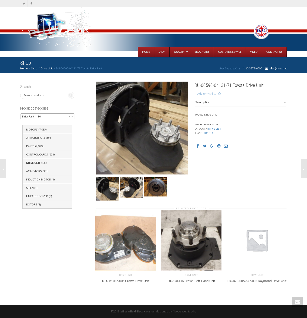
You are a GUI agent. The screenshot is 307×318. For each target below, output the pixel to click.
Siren (30, 188)
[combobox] (47, 116)
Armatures (34, 138)
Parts (30, 146)
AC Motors (34, 171)
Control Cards (37, 154)
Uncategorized (37, 196)
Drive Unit (47, 68)
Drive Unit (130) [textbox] (46, 117)
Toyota (208, 133)
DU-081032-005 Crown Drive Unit (125, 280)
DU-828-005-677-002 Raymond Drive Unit (257, 280)
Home (24, 68)
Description (202, 102)
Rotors (31, 204)
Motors (32, 129)
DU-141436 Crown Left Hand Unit (191, 280)
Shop (34, 68)
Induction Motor (38, 179)
